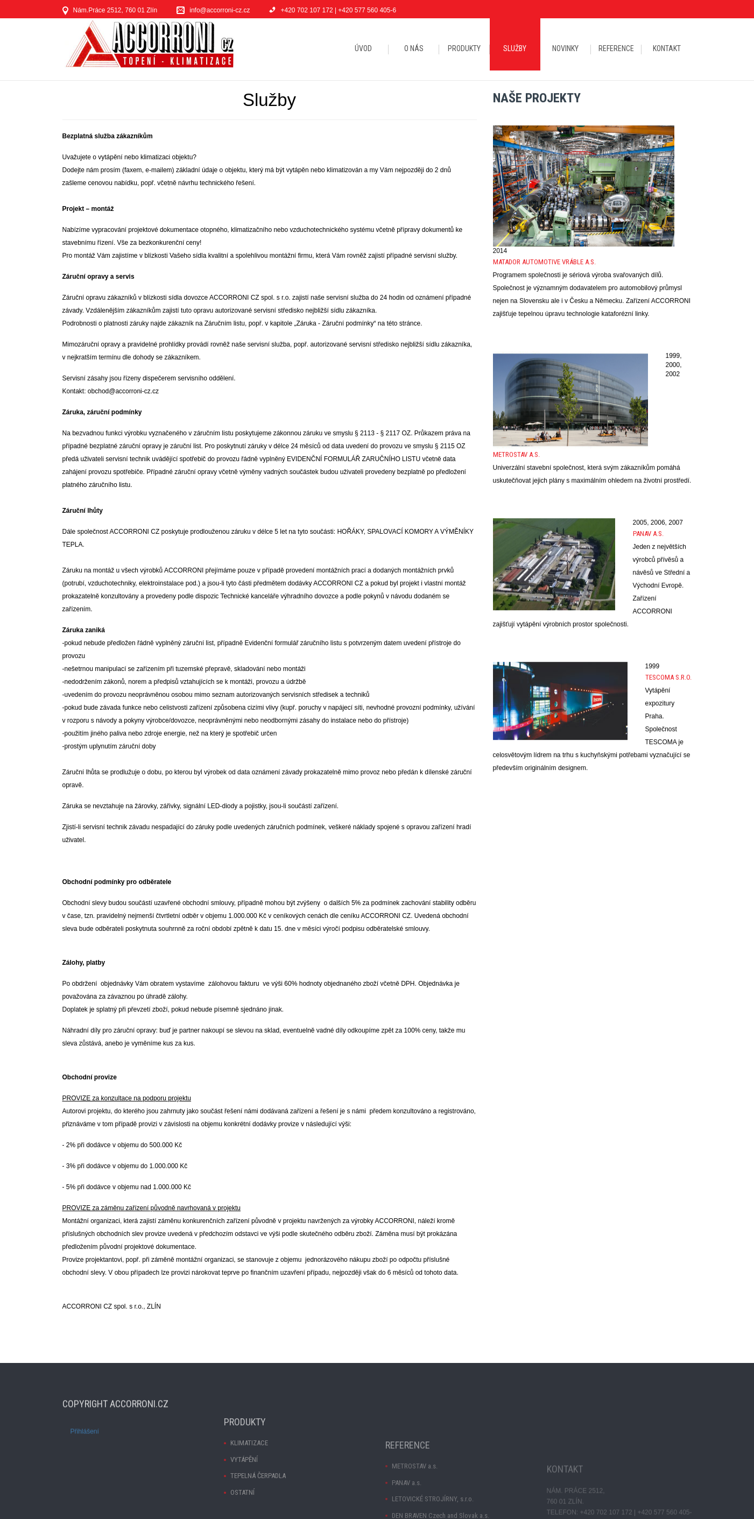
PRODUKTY (464, 48)
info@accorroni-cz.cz (219, 10)
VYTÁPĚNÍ (244, 1506)
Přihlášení (85, 1453)
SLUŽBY (514, 48)
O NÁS (414, 48)
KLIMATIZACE (249, 1490)
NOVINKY (565, 48)
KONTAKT (667, 48)
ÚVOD (363, 48)
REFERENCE (616, 48)
